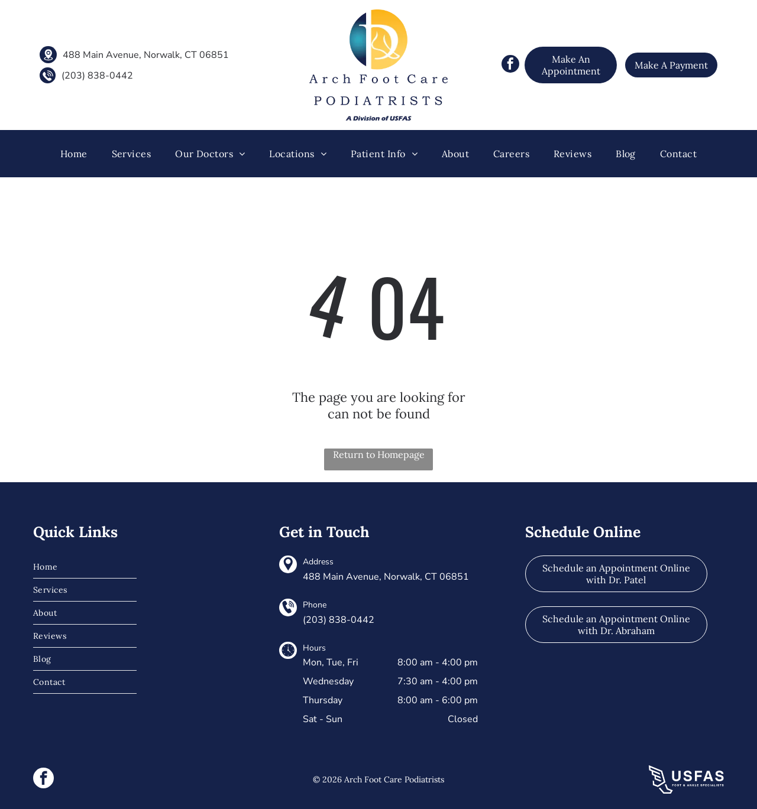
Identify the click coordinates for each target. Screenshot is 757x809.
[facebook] (510, 65)
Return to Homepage (379, 454)
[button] (131, 154)
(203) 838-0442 (97, 75)
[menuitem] (73, 154)
